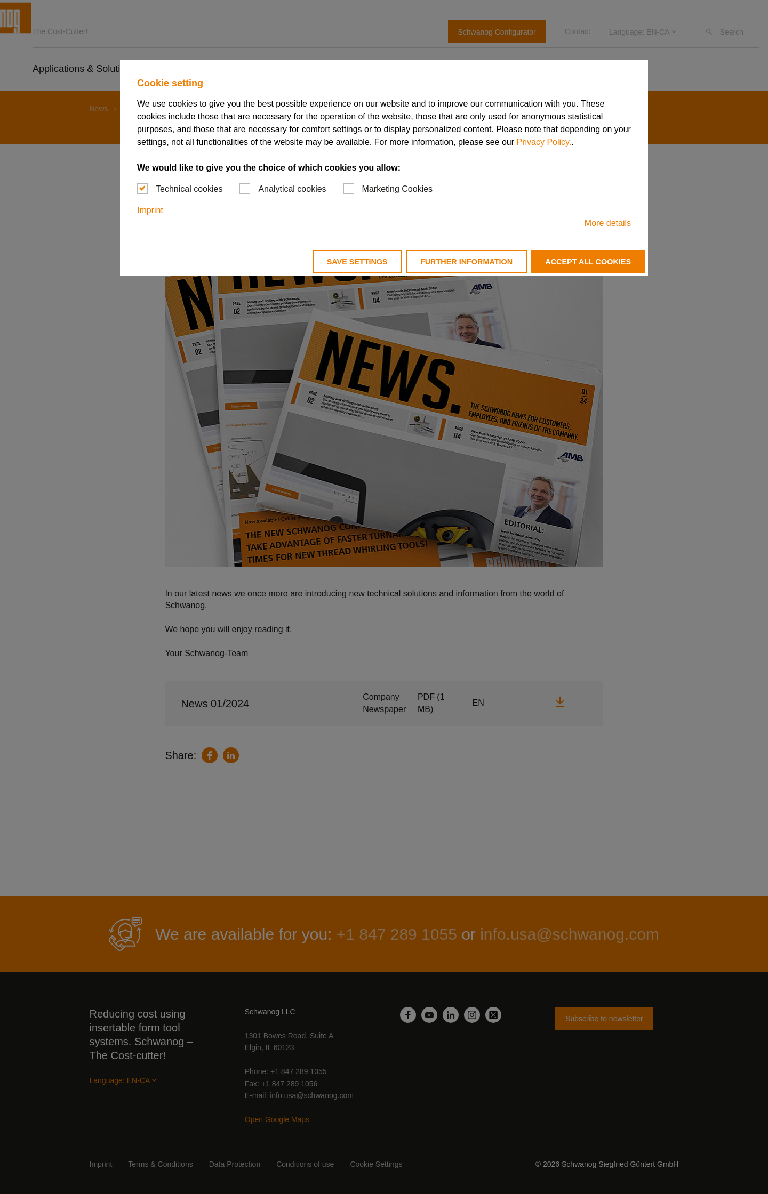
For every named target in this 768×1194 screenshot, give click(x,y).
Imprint (150, 210)
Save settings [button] (357, 261)
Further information (466, 261)
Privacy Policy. (543, 142)
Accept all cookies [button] (588, 261)
